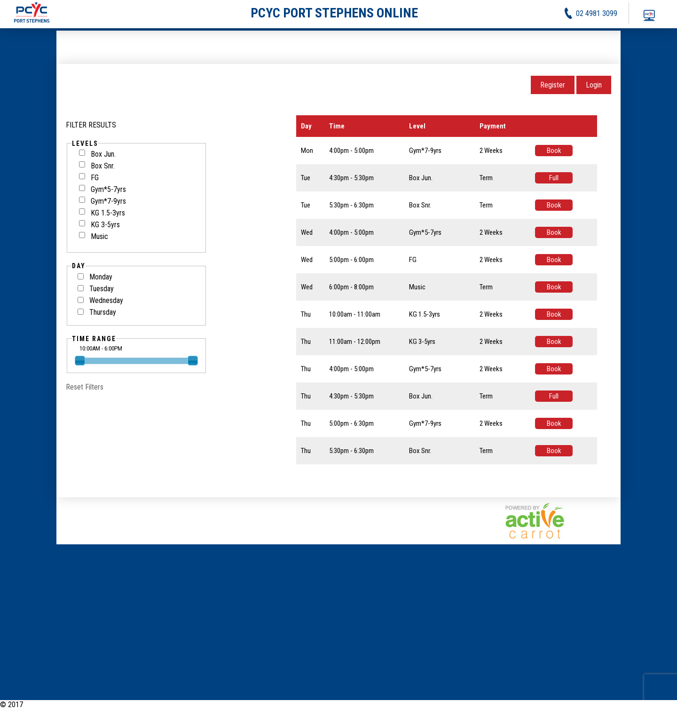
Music (93, 236)
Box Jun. (97, 154)
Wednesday (106, 300)
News (549, 704)
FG (89, 177)
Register (552, 84)
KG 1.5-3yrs (102, 212)
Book (554, 150)
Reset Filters (84, 386)
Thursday (102, 312)
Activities (577, 704)
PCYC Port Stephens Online (65, 704)
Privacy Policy (618, 704)
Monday (100, 276)
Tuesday (101, 288)
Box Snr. (97, 165)
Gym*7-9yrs (102, 201)
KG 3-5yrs (99, 224)
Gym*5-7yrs (102, 189)
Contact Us (661, 704)
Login (594, 84)
